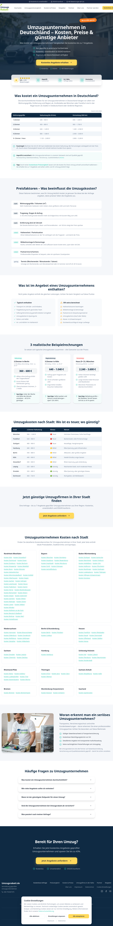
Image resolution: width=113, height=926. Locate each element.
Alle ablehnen (34, 916)
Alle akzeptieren (78, 916)
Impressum (50, 921)
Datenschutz (61, 921)
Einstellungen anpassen (56, 916)
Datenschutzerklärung (46, 911)
